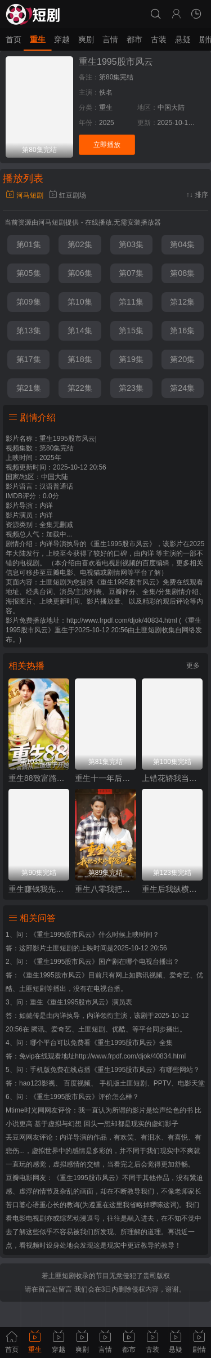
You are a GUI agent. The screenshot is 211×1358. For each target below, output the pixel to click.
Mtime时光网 (25, 1110)
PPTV (162, 1083)
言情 (110, 39)
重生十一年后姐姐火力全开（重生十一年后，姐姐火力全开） (105, 778)
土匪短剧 (147, 630)
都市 (134, 39)
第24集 (182, 387)
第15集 (131, 330)
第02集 (80, 244)
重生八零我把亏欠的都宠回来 (105, 889)
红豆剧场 (67, 195)
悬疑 (183, 39)
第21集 (28, 387)
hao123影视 (37, 1083)
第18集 (80, 359)
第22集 (80, 387)
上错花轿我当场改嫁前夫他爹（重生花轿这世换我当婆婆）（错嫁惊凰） (172, 778)
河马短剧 (24, 195)
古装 (159, 39)
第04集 (182, 244)
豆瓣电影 (19, 1178)
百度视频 (77, 1083)
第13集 (28, 330)
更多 (193, 665)
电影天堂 (191, 1083)
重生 (38, 39)
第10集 (80, 301)
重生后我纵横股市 (172, 889)
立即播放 (106, 145)
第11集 (131, 301)
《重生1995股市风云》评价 (71, 1097)
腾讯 (37, 1029)
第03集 (131, 244)
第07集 (131, 273)
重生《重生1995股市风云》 (71, 1002)
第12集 (182, 301)
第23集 (131, 387)
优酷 (118, 1029)
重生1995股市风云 (116, 61)
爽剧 (86, 39)
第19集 (131, 359)
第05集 (28, 273)
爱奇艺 (61, 1029)
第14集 (80, 330)
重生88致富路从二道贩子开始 (38, 778)
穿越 (62, 39)
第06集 (80, 273)
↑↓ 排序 (197, 195)
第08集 (182, 273)
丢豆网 (16, 1137)
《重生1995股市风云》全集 (132, 1043)
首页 (13, 39)
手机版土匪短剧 (123, 1083)
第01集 (28, 244)
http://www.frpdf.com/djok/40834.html (130, 1056)
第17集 (28, 359)
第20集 (182, 359)
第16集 (182, 330)
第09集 (28, 301)
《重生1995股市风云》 (64, 935)
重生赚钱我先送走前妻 (38, 889)
